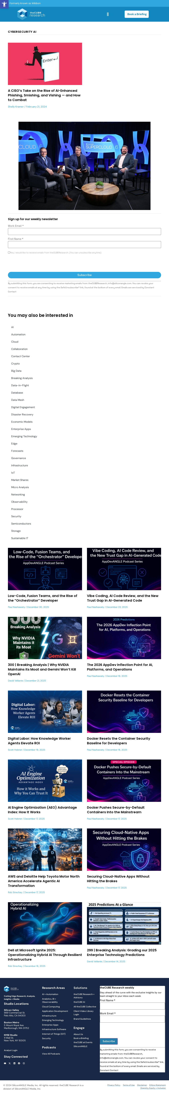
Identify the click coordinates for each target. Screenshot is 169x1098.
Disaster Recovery (22, 414)
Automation (18, 334)
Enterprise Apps (21, 429)
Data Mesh (17, 400)
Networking (18, 494)
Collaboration (19, 349)
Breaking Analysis (22, 378)
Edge (14, 443)
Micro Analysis (20, 487)
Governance (18, 458)
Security (16, 516)
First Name (15, 239)
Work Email (16, 226)
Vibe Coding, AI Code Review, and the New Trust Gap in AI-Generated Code (122, 598)
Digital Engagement (23, 407)
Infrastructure (19, 465)
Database (17, 392)
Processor (17, 509)
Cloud (14, 341)
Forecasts (17, 451)
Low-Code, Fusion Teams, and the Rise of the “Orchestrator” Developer (42, 598)
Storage (16, 531)
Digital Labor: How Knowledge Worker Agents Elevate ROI (39, 740)
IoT (13, 472)
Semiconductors (21, 523)
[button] (4, 4)
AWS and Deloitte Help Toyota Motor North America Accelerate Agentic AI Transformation (44, 881)
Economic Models (22, 421)
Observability (19, 502)
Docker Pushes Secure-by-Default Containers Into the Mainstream (116, 809)
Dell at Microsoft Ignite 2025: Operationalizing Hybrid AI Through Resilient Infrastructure (45, 955)
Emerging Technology (24, 436)
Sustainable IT (19, 538)
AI (12, 327)
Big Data (16, 371)
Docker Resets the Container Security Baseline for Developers (118, 740)
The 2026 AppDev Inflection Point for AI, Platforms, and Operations (120, 667)
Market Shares (19, 480)
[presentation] (33, 263)
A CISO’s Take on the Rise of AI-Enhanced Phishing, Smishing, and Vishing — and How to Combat (44, 95)
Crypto (15, 363)
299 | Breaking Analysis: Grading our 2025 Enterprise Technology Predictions (122, 952)
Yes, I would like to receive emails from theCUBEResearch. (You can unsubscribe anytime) (55, 253)
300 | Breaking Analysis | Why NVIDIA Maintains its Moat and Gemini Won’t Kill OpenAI (42, 669)
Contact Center (20, 356)
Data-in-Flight (20, 385)
